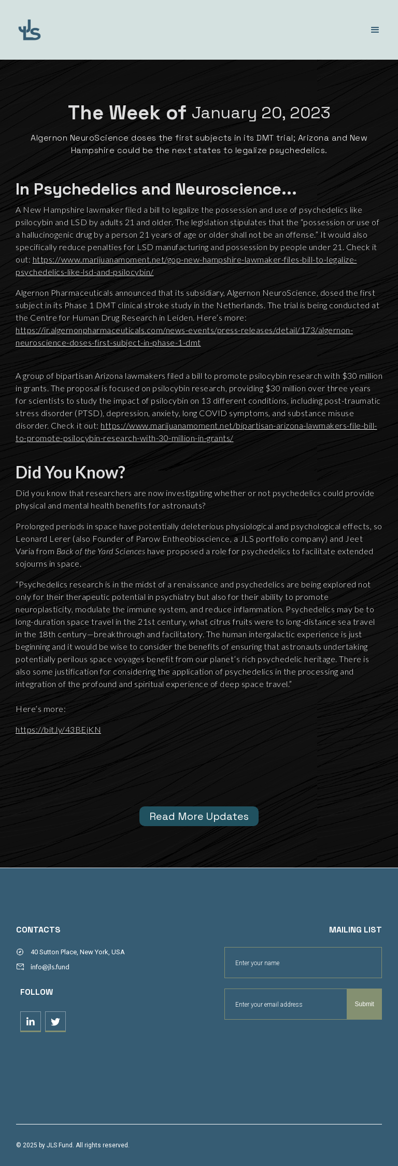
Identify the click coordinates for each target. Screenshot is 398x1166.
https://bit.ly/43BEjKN (58, 729)
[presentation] (303, 1045)
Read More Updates (199, 816)
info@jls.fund (50, 967)
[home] (75, 29)
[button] (375, 30)
